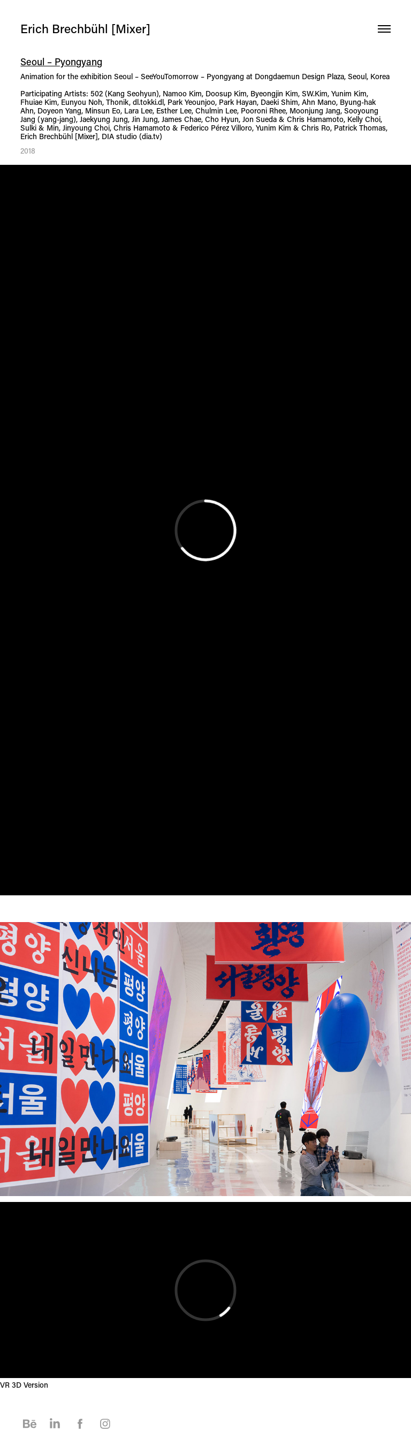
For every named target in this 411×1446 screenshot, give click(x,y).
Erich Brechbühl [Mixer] (85, 28)
